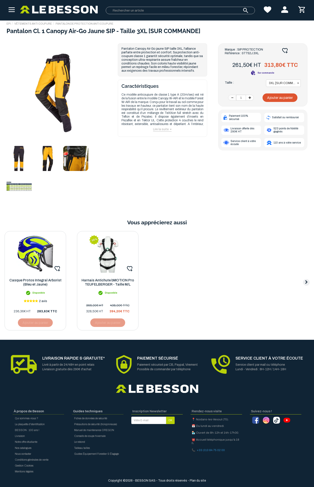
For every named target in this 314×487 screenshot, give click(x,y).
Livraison (20, 436)
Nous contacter (23, 453)
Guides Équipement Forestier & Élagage (96, 453)
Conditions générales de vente (31, 459)
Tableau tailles (82, 448)
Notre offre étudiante (26, 441)
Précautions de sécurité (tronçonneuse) (95, 424)
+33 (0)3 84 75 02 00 (211, 450)
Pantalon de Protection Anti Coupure (84, 23)
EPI (9, 23)
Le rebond (79, 441)
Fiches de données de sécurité (90, 418)
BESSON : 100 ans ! (27, 430)
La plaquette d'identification (30, 424)
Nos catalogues (23, 448)
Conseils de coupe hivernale (90, 436)
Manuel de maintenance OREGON (94, 430)
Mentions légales (24, 471)
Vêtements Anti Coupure (33, 23)
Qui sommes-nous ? (26, 418)
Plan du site (198, 480)
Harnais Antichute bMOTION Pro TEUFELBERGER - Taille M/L (108, 282)
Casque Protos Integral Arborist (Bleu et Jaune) (35, 282)
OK (170, 420)
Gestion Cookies (24, 465)
